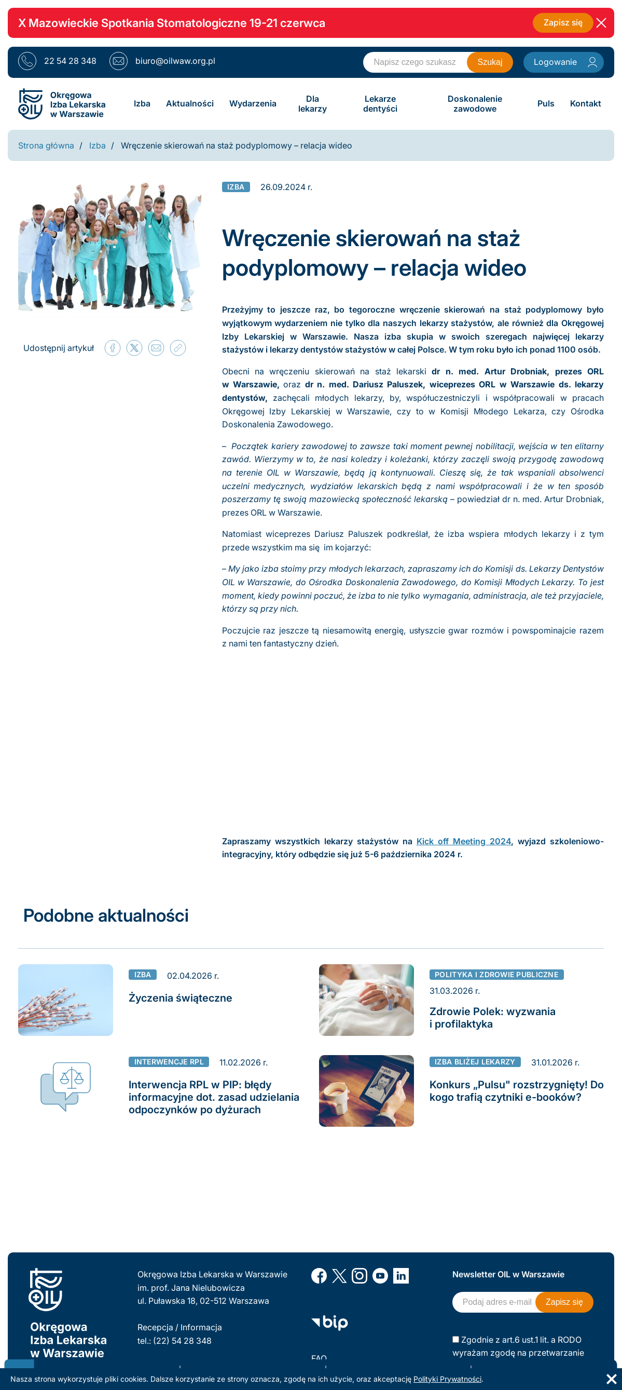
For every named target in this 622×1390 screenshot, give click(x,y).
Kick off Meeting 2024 (464, 841)
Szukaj (489, 62)
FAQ (319, 1358)
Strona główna (46, 145)
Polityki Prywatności (447, 1378)
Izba (97, 145)
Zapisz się (563, 23)
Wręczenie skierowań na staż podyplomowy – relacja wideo (236, 145)
